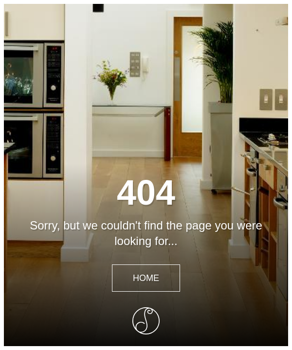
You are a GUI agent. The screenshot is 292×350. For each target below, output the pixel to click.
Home (146, 278)
